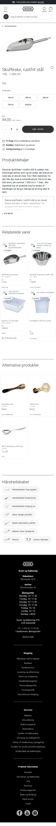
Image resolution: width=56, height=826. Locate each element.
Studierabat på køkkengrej (28, 751)
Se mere (41, 2)
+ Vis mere (7, 214)
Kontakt (28, 772)
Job (28, 781)
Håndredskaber (10, 26)
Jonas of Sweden (35, 287)
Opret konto (28, 799)
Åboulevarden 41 (28, 587)
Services (28, 785)
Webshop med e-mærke (28, 658)
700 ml (10, 105)
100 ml (10, 97)
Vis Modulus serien (9, 338)
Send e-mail (28, 636)
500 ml (45, 97)
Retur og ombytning (28, 676)
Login (28, 803)
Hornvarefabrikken (7, 414)
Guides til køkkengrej (28, 733)
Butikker (28, 663)
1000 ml (28, 105)
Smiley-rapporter (28, 790)
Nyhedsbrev (28, 729)
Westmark (5, 287)
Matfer (4, 333)
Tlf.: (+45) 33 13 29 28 (28, 628)
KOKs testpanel (28, 724)
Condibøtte (33, 338)
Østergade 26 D (28, 579)
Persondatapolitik (28, 685)
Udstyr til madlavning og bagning (28, 742)
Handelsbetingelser (28, 681)
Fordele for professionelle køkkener (28, 746)
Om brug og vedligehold (28, 738)
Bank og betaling (28, 794)
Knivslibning (28, 720)
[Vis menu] (5, 9)
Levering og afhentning (28, 672)
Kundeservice (28, 667)
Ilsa (4, 83)
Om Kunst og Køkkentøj (28, 777)
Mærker (28, 715)
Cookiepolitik (28, 690)
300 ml (28, 97)
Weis (3, 456)
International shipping (28, 694)
